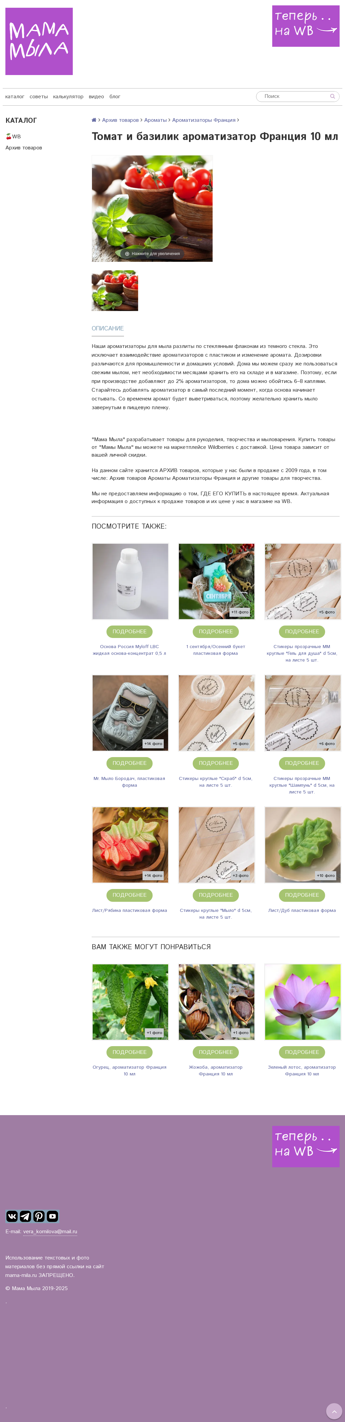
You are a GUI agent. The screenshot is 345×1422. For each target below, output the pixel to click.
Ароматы (155, 120)
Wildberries (221, 447)
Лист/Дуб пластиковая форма (302, 910)
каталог (14, 97)
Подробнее (130, 632)
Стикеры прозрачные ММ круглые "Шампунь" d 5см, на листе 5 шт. (302, 785)
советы (39, 97)
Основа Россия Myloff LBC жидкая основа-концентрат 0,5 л (129, 650)
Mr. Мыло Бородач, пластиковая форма (129, 782)
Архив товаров (23, 148)
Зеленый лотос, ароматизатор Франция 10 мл (302, 1070)
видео (96, 97)
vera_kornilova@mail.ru (50, 1232)
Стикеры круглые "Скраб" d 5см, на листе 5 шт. (215, 782)
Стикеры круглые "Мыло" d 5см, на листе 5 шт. (216, 914)
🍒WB (13, 137)
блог (114, 97)
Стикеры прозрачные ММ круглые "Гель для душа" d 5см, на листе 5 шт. (302, 653)
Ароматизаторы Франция (204, 120)
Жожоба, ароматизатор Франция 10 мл (216, 1070)
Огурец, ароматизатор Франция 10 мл (129, 1070)
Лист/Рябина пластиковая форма (129, 910)
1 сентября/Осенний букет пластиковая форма (215, 650)
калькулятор (68, 97)
